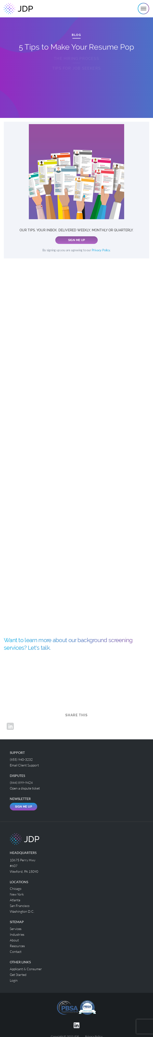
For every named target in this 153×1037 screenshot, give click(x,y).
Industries (17, 934)
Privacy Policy (101, 250)
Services (15, 929)
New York (17, 894)
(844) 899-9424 (21, 782)
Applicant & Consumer (26, 969)
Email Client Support (24, 765)
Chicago (15, 889)
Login (14, 980)
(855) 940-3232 (21, 759)
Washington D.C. (22, 911)
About (14, 940)
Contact (15, 952)
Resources (17, 946)
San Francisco (20, 906)
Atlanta (15, 900)
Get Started (18, 975)
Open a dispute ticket (25, 788)
